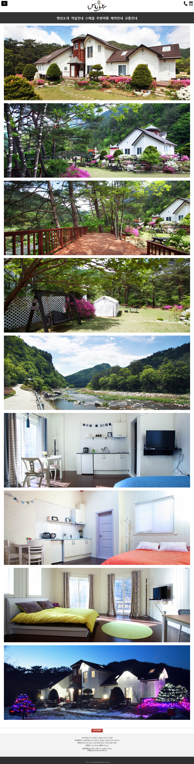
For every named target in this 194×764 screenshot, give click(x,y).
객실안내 (77, 18)
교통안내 (131, 18)
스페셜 (90, 18)
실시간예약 (97, 730)
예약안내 (117, 18)
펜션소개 (63, 18)
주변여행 (102, 18)
